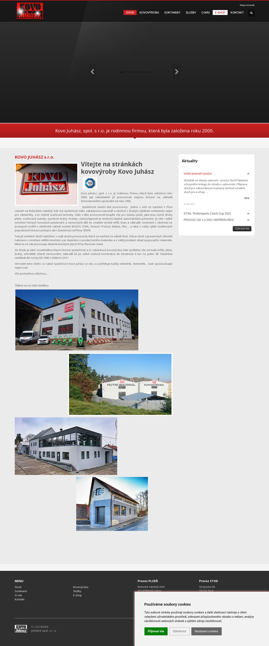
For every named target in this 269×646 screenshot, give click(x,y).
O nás (204, 12)
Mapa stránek (247, 5)
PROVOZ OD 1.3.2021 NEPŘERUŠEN (209, 219)
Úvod (130, 12)
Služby (189, 12)
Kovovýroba (148, 12)
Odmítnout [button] (179, 631)
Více (246, 198)
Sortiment (171, 12)
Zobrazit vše (242, 228)
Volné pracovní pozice (198, 173)
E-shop (220, 12)
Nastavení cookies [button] (206, 631)
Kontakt (237, 12)
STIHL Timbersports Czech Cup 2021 (207, 213)
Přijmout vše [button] (156, 631)
